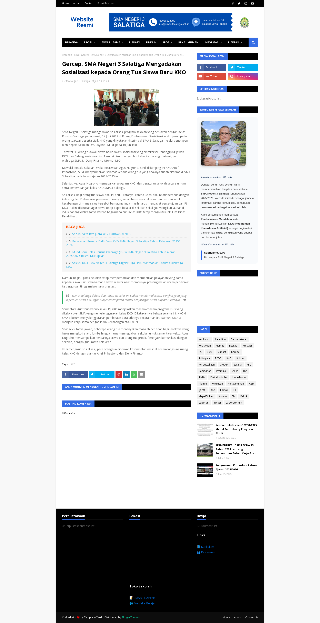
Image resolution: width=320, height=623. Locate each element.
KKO (76, 55)
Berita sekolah (239, 339)
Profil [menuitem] (88, 42)
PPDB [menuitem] (166, 42)
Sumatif (222, 352)
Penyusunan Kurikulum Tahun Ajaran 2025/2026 (236, 467)
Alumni (203, 383)
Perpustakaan (207, 364)
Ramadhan (205, 371)
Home (65, 3)
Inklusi (217, 402)
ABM (251, 383)
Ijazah (202, 390)
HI (234, 390)
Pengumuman (236, 383)
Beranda (67, 55)
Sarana (238, 364)
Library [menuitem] (134, 42)
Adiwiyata (204, 358)
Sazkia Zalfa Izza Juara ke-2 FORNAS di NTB (101, 234)
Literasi (233, 345)
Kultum (240, 358)
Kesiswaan (205, 345)
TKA (245, 371)
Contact (88, 3)
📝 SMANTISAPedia (142, 598)
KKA (213, 390)
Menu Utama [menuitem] (111, 42)
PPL (249, 364)
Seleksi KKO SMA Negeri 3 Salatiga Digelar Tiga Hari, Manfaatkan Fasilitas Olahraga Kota (124, 265)
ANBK (202, 377)
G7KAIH (224, 364)
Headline (220, 339)
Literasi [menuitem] (234, 42)
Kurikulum (204, 339)
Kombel (235, 352)
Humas (220, 345)
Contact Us (251, 617)
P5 (200, 352)
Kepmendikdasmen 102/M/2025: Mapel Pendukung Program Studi (237, 429)
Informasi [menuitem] (211, 42)
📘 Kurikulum (205, 547)
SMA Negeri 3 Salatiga (77, 81)
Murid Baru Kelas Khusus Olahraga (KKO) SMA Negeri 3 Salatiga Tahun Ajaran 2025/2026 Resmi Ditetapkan (121, 254)
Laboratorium (234, 402)
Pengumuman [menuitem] (188, 42)
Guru (209, 352)
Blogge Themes (131, 617)
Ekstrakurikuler (218, 377)
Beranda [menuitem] (71, 42)
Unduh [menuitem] (151, 42)
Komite (223, 396)
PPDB (218, 358)
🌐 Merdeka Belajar (142, 603)
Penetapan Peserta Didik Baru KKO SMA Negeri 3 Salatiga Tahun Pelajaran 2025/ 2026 (123, 243)
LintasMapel (239, 377)
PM (233, 396)
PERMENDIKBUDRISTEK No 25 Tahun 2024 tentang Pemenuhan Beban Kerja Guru (236, 449)
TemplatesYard (93, 617)
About (76, 3)
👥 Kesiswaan (206, 552)
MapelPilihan (206, 396)
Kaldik (243, 396)
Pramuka (221, 371)
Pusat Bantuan (106, 3)
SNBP (235, 371)
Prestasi (247, 345)
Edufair (224, 390)
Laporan (204, 402)
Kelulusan (217, 383)
